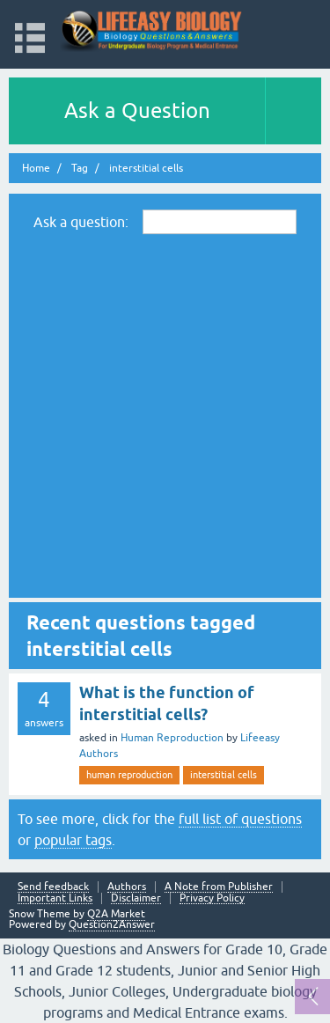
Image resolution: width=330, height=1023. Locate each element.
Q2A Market (116, 914)
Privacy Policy (212, 898)
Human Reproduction (172, 738)
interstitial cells (223, 774)
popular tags (73, 840)
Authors (126, 887)
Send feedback (53, 887)
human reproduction (129, 774)
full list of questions (240, 819)
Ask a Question (137, 110)
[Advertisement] (165, 415)
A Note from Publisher (219, 887)
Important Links (55, 898)
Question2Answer (112, 924)
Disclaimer (136, 898)
